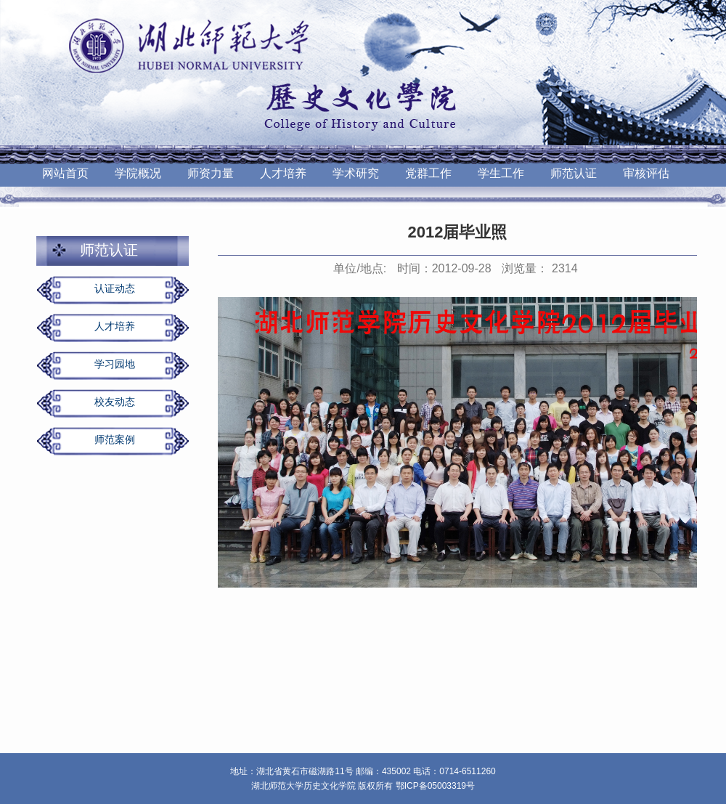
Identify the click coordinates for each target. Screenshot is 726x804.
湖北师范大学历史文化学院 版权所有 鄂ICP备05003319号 (363, 786)
